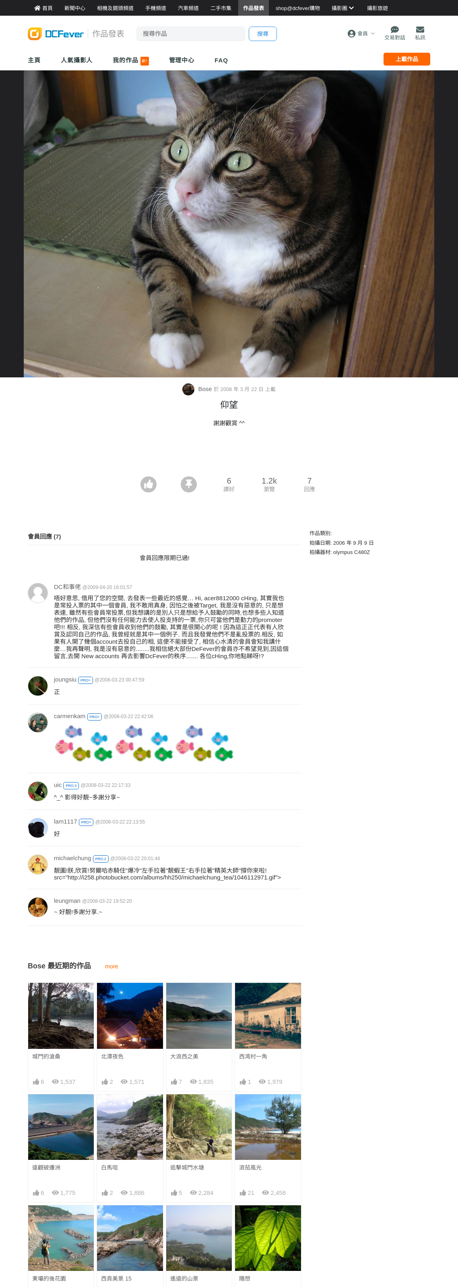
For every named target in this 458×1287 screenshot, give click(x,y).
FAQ (221, 60)
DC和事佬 (67, 586)
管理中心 (182, 60)
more (111, 966)
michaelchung (72, 858)
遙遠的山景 (184, 1278)
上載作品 (407, 59)
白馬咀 (109, 1167)
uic (58, 784)
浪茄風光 (250, 1167)
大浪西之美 (184, 1056)
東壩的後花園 (49, 1278)
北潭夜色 (112, 1056)
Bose (198, 388)
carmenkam (69, 715)
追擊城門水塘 (187, 1167)
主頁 (34, 60)
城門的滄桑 (46, 1056)
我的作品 (131, 61)
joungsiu (65, 679)
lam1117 (65, 821)
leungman (67, 900)
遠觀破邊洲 (46, 1167)
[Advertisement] (229, 454)
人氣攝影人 (77, 60)
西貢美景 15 (116, 1278)
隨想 (244, 1278)
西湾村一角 (253, 1056)
